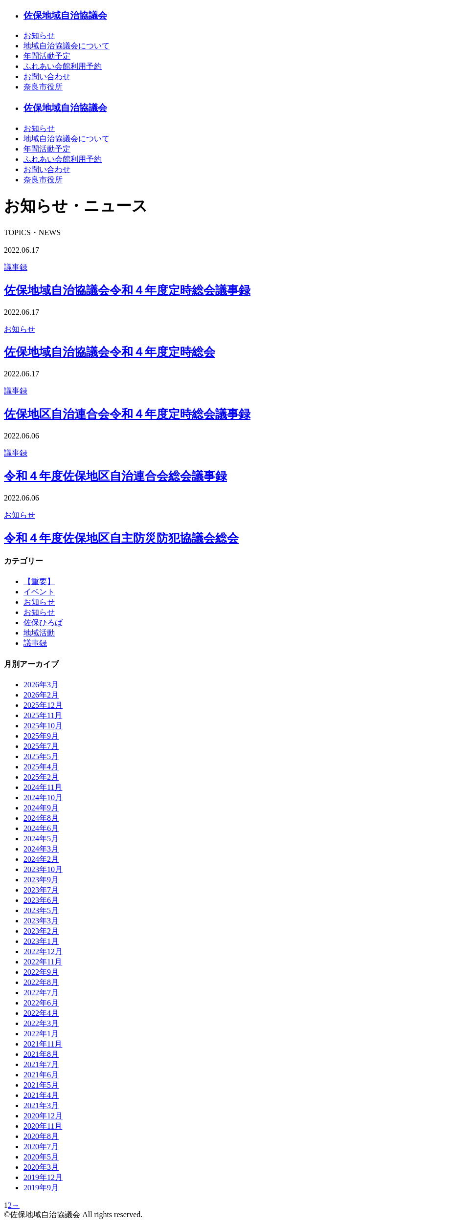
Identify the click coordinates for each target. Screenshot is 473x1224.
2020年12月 (43, 1116)
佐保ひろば (43, 622)
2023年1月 (41, 941)
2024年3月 (41, 849)
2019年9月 (41, 1187)
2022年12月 (43, 951)
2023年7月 (41, 890)
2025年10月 (43, 725)
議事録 (15, 267)
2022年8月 (41, 982)
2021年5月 (41, 1085)
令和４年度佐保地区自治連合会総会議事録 (115, 476)
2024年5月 (41, 838)
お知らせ (19, 329)
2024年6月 (41, 828)
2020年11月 (42, 1126)
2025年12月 (43, 705)
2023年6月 (41, 900)
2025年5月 (41, 756)
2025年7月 (41, 746)
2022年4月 (41, 1013)
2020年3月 (41, 1167)
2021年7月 (41, 1064)
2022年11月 (42, 962)
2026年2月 (41, 695)
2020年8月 (41, 1136)
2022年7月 (41, 992)
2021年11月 (42, 1044)
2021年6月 (41, 1075)
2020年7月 (41, 1146)
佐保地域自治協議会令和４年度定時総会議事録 (127, 290)
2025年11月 (42, 715)
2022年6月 (41, 1003)
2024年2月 (41, 859)
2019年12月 (43, 1177)
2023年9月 (41, 879)
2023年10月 (43, 869)
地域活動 (39, 633)
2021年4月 (41, 1095)
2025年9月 (41, 736)
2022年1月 (41, 1033)
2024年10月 (43, 797)
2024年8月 (41, 818)
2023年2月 (41, 931)
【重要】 (39, 581)
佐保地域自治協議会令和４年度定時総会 (109, 352)
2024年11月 (42, 787)
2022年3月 (41, 1023)
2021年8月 (41, 1054)
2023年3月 (41, 921)
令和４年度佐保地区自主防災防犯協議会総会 (121, 538)
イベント (39, 592)
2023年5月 (41, 910)
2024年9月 (41, 808)
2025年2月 (41, 777)
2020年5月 (41, 1157)
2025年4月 (41, 767)
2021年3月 (41, 1105)
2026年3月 (41, 684)
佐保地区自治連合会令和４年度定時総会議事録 (127, 414)
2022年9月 (41, 972)
